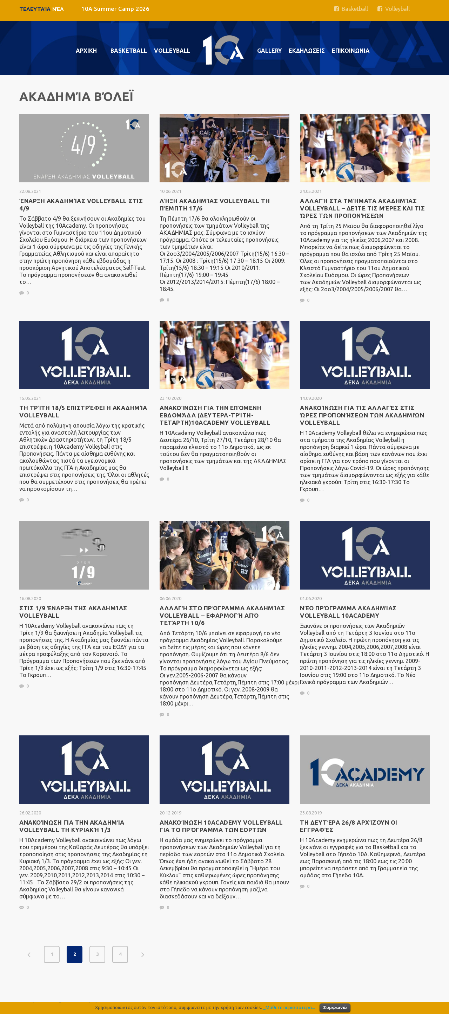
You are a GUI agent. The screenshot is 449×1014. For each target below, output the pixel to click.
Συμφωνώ (335, 1007)
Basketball (351, 9)
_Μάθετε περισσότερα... (289, 1007)
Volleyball (393, 9)
